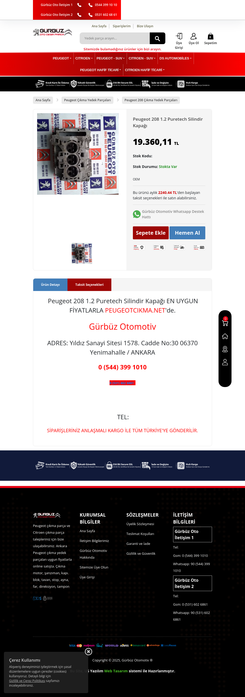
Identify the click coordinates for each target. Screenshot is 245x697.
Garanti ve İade (138, 543)
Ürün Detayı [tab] (50, 284)
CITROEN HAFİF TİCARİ (143, 70)
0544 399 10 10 (106, 5)
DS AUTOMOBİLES (172, 58)
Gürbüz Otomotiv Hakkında (93, 554)
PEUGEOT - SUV (109, 58)
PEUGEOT (64, 58)
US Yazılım (93, 670)
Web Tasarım (116, 670)
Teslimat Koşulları (140, 533)
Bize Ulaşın (145, 26)
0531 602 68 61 (106, 14)
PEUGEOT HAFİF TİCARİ (100, 70)
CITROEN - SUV (140, 58)
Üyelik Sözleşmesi (140, 524)
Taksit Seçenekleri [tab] (89, 284)
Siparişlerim (122, 26)
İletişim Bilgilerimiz (94, 540)
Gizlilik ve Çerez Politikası (27, 681)
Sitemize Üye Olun (94, 567)
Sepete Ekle (151, 232)
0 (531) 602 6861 (122, 383)
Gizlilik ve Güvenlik (140, 553)
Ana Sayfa (99, 26)
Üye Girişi (87, 577)
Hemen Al (187, 232)
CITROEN (84, 58)
